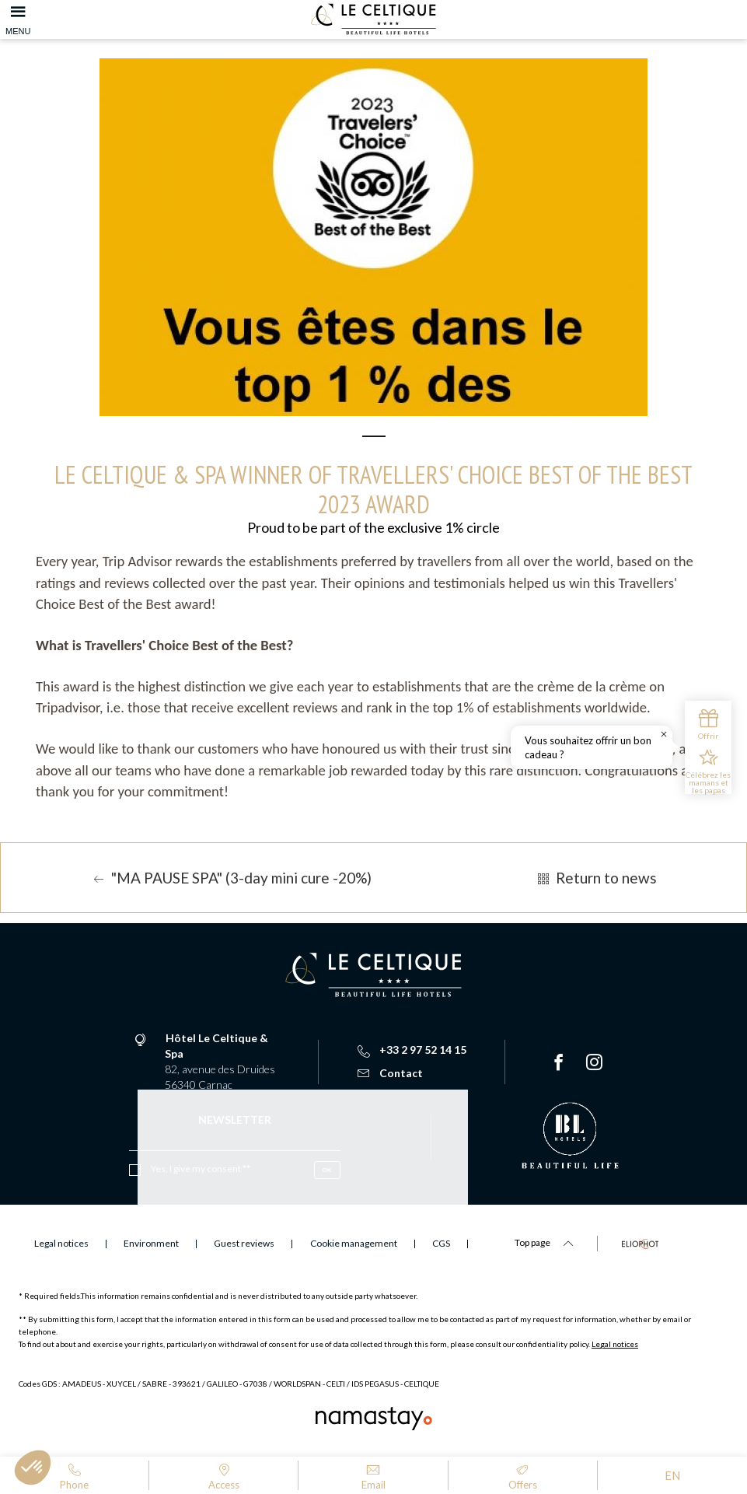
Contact (390, 1072)
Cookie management (353, 1243)
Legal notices (615, 1344)
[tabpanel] (373, 237)
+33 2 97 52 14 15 (412, 1049)
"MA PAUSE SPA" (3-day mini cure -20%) (231, 878)
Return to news (595, 878)
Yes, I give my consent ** (200, 1168)
